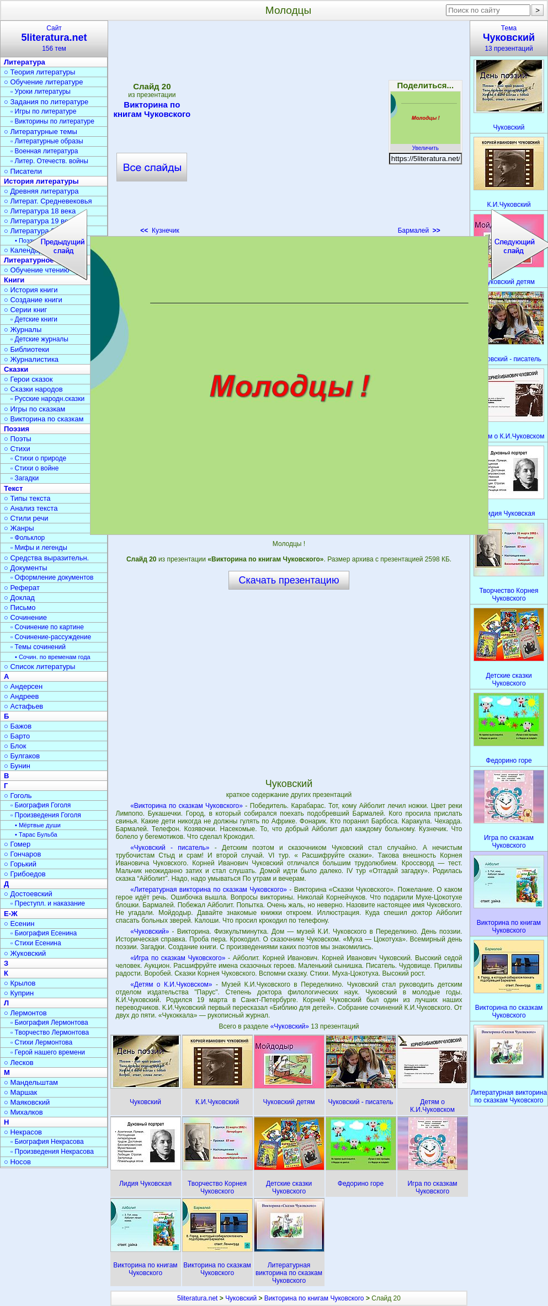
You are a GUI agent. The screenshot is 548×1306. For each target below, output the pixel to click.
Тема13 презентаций (508, 38)
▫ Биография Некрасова (47, 1142)
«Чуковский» (149, 931)
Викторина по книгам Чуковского (314, 1298)
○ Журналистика (31, 359)
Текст (13, 488)
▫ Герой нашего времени (47, 1052)
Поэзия (16, 429)
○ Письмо (20, 607)
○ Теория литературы (39, 72)
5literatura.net (197, 1298)
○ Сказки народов (33, 389)
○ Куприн (19, 993)
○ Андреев (21, 696)
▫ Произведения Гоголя (45, 815)
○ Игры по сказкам (34, 409)
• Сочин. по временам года (53, 657)
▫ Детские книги (33, 319)
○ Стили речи (26, 518)
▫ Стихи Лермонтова (41, 1042)
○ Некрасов (23, 1132)
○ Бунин (17, 766)
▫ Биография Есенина (43, 933)
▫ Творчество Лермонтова (49, 1032)
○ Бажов (17, 726)
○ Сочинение (25, 617)
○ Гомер (17, 844)
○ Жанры (19, 528)
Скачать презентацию (289, 580)
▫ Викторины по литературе (52, 121)
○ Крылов (19, 983)
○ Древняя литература (41, 191)
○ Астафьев (23, 706)
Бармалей (419, 230)
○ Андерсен (23, 686)
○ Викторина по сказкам (43, 419)
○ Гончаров (22, 854)
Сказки (16, 369)
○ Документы (25, 568)
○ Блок (15, 746)
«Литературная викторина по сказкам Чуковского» (208, 889)
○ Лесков (19, 1062)
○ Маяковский (27, 1102)
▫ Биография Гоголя (40, 805)
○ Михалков (23, 1112)
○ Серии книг (25, 310)
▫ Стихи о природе (38, 458)
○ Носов (17, 1162)
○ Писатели (23, 171)
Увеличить (425, 145)
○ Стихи (17, 449)
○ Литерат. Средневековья (48, 201)
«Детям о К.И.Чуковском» (171, 984)
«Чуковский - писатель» (169, 848)
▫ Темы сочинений (38, 647)
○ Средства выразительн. (46, 558)
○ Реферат (22, 588)
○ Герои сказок (28, 379)
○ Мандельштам (31, 1082)
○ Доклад (19, 597)
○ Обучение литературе (43, 82)
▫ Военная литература (44, 151)
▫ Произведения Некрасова (52, 1151)
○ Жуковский (25, 953)
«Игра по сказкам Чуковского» (177, 958)
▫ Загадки (24, 478)
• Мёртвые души (38, 825)
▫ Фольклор (27, 538)
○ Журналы (22, 329)
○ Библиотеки (26, 349)
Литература (24, 62)
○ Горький (20, 864)
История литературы (41, 181)
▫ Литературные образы (46, 141)
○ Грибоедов (25, 874)
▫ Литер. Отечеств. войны (49, 161)
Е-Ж (11, 913)
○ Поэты (17, 439)
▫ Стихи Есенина (35, 943)
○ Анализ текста (30, 508)
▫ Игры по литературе (43, 111)
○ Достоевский (28, 894)
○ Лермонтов (25, 1013)
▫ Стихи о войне (34, 468)
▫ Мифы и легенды (38, 548)
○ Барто (17, 736)
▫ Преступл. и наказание (47, 903)
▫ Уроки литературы (40, 91)
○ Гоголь (18, 795)
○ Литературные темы (40, 131)
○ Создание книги (33, 300)
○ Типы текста (27, 498)
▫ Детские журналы (39, 339)
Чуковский (241, 1298)
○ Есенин (19, 923)
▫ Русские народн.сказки (47, 399)
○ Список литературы (39, 666)
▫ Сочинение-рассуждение (50, 637)
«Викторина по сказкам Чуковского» (186, 806)
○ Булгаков (22, 756)
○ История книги (31, 290)
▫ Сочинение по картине (47, 627)
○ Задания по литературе (46, 102)
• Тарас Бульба (36, 834)
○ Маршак (20, 1092)
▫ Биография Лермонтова (49, 1022)
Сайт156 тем (54, 38)
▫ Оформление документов (51, 577)
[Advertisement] (288, 683)
